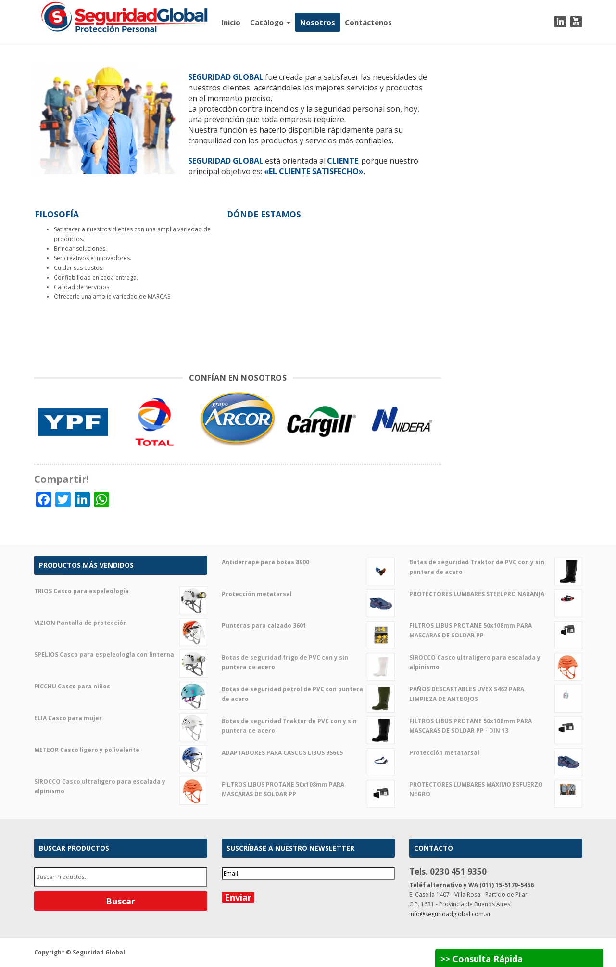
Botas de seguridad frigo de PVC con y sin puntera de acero (308, 662)
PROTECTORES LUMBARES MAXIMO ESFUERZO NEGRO (495, 789)
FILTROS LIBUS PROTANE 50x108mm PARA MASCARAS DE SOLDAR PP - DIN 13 (495, 726)
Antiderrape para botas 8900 (308, 562)
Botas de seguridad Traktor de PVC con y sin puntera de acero (308, 726)
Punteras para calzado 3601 (308, 626)
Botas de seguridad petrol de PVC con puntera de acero (308, 694)
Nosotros (317, 22)
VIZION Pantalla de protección (120, 623)
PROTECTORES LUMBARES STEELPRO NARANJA (495, 594)
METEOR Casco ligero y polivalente (120, 750)
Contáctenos (368, 22)
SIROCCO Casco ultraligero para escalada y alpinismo (120, 786)
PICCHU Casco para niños (120, 686)
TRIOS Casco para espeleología (120, 591)
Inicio (230, 22)
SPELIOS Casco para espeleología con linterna (120, 655)
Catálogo (270, 22)
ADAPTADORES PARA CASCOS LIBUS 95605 (308, 753)
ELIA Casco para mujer (120, 718)
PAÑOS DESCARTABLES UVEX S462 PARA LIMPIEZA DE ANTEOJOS (495, 694)
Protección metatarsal (308, 594)
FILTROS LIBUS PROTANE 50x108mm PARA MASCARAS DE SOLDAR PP (308, 789)
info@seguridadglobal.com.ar (450, 914)
